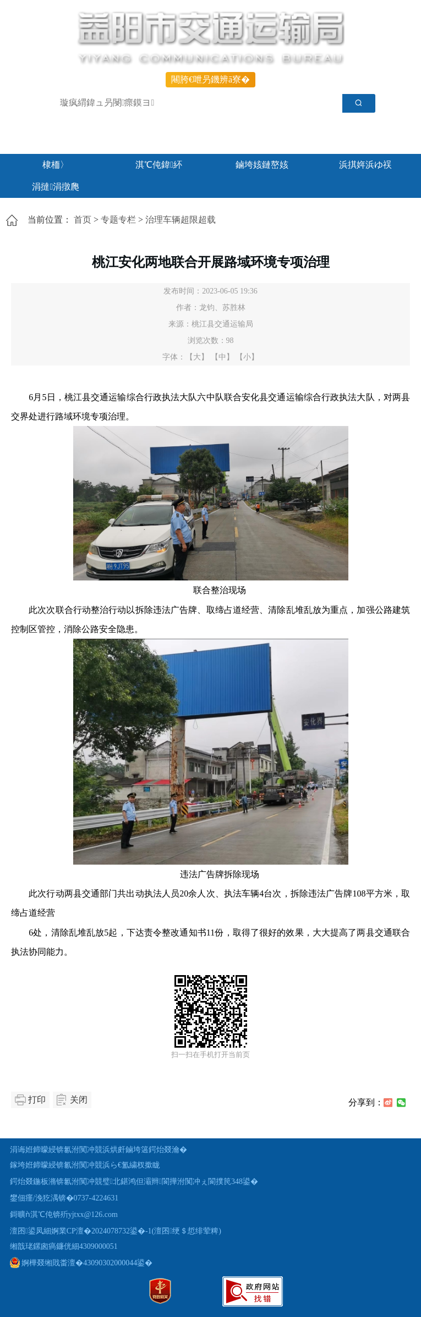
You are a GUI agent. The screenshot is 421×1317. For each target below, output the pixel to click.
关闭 (79, 1099)
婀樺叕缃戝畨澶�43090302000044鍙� (81, 1263)
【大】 (197, 357)
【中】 (222, 357)
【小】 (247, 357)
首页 (82, 219)
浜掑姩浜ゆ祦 (365, 164)
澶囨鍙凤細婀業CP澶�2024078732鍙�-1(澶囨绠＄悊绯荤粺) (115, 1231)
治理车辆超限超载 (180, 219)
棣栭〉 (55, 164)
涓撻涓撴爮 (55, 186)
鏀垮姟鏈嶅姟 (262, 164)
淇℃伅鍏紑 (158, 164)
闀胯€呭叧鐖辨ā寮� (210, 79)
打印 (37, 1099)
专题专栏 (118, 219)
